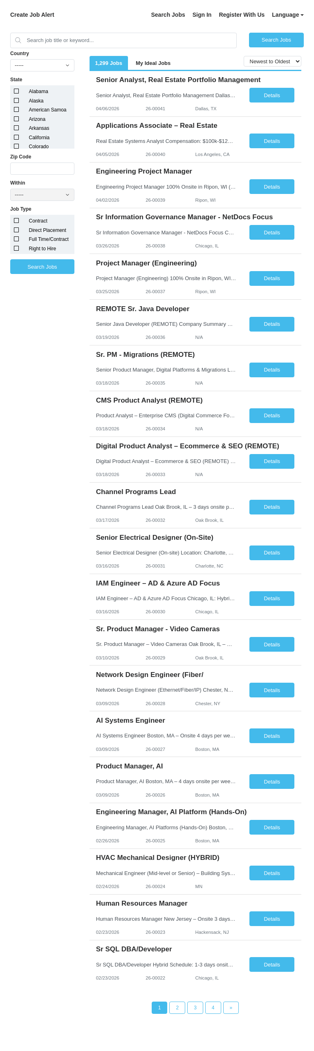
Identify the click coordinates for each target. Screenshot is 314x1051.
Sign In (202, 14)
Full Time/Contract (49, 239)
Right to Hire (42, 249)
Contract (38, 221)
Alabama (38, 91)
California (39, 137)
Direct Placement (47, 230)
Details (272, 95)
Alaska (36, 101)
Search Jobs (168, 14)
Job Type (20, 209)
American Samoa (48, 110)
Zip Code (20, 157)
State (16, 79)
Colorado (39, 146)
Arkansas (39, 128)
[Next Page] (231, 1008)
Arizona (37, 119)
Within (17, 183)
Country (19, 53)
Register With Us (242, 14)
